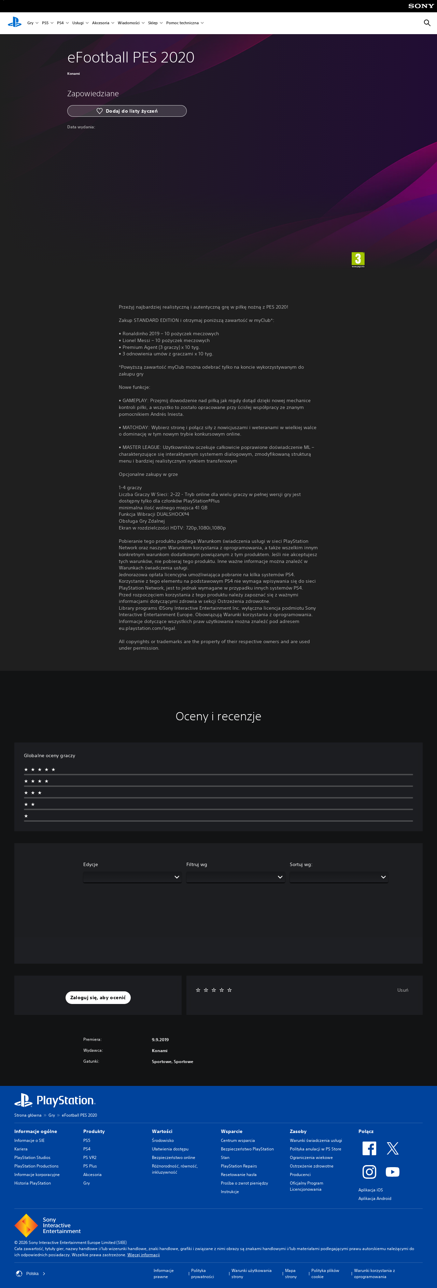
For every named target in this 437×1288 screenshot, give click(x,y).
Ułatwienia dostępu (170, 1149)
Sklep (153, 23)
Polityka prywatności (202, 1273)
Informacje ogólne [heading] (35, 1131)
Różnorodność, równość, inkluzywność (175, 1169)
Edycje (90, 864)
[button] (98, 998)
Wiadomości (129, 23)
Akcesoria (100, 23)
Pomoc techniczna (182, 23)
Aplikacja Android (374, 1198)
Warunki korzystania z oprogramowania (374, 1273)
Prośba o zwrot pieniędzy (244, 1183)
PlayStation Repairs (239, 1166)
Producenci (300, 1174)
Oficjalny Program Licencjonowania (306, 1186)
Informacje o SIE (29, 1140)
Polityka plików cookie (325, 1273)
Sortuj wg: (301, 864)
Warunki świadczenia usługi (316, 1140)
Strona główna (28, 1115)
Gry (30, 23)
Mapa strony (291, 1273)
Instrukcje (230, 1191)
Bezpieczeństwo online (173, 1157)
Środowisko (163, 1140)
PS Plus (90, 1166)
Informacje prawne (164, 1273)
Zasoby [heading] (298, 1131)
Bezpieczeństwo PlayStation (247, 1149)
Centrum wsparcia (238, 1140)
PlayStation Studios (32, 1157)
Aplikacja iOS (370, 1190)
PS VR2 (89, 1157)
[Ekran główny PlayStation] (14, 23)
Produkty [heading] (94, 1131)
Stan (225, 1157)
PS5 (45, 23)
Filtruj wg (196, 864)
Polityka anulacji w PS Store (315, 1149)
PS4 (60, 23)
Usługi (78, 23)
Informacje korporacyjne (37, 1174)
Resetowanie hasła (239, 1174)
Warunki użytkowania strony (251, 1273)
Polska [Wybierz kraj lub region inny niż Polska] (30, 1273)
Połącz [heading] (365, 1131)
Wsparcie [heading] (231, 1131)
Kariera (21, 1149)
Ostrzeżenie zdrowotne (312, 1166)
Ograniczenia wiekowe (311, 1157)
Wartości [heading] (162, 1131)
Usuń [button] (402, 990)
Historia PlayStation (32, 1183)
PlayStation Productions (36, 1166)
